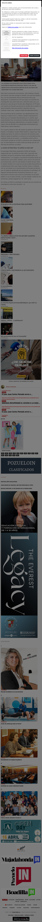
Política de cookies (13, 27)
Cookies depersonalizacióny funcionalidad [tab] (6, 44)
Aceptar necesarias (34, 55)
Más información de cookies (20, 48)
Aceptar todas (24, 55)
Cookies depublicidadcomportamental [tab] (6, 49)
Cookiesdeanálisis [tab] (6, 38)
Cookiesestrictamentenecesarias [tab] (6, 33)
